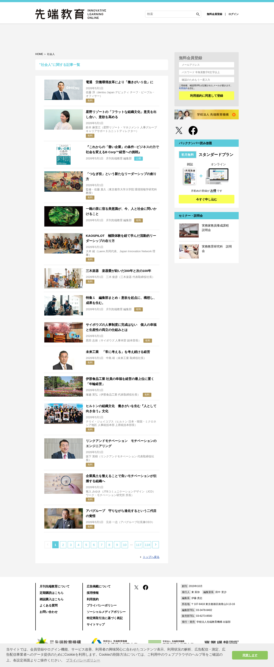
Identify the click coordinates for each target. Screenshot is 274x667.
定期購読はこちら (52, 592)
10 (125, 545)
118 (147, 545)
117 (138, 545)
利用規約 (183, 88)
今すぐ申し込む (206, 199)
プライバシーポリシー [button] (83, 660)
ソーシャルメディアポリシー (106, 611)
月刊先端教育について (55, 586)
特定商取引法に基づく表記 (105, 618)
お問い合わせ (49, 611)
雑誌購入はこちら (52, 599)
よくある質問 (49, 605)
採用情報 (93, 592)
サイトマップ (96, 624)
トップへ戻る (151, 557)
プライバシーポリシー (102, 605)
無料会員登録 (214, 14)
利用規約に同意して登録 (206, 95)
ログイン (233, 14)
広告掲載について (99, 586)
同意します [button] (250, 655)
